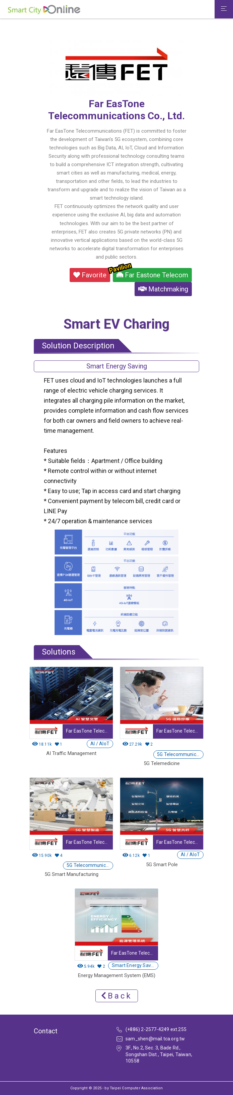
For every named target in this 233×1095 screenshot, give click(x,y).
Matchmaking (163, 289)
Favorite (89, 275)
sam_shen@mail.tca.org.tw (155, 1038)
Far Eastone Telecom (150, 273)
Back (116, 996)
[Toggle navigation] (224, 9)
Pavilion (119, 268)
